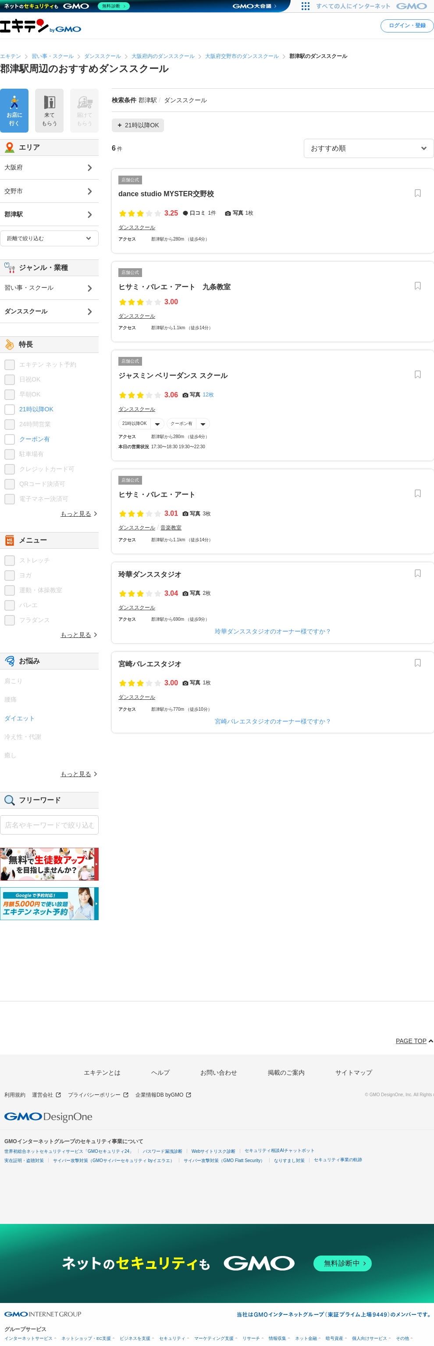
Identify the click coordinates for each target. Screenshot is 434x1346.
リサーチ (251, 1338)
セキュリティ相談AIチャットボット (279, 1150)
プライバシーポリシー (98, 1095)
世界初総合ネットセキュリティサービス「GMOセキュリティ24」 (69, 1151)
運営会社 (46, 1095)
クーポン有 (181, 423)
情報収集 (277, 1338)
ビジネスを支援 (135, 1338)
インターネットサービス (28, 1338)
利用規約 (14, 1095)
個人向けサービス (369, 1338)
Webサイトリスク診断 (213, 1151)
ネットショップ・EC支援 (86, 1338)
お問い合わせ (218, 1072)
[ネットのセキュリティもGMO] (67, 6)
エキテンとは (102, 1072)
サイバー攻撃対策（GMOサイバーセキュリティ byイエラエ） (113, 1160)
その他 (402, 1338)
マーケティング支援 (214, 1338)
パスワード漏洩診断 (162, 1151)
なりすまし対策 (289, 1160)
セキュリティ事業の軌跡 (338, 1159)
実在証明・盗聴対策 (24, 1160)
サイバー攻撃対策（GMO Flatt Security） (224, 1160)
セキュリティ (172, 1338)
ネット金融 (306, 1338)
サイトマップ (353, 1072)
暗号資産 (334, 1338)
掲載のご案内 (286, 1072)
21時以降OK (134, 423)
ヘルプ (160, 1072)
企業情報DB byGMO (163, 1095)
